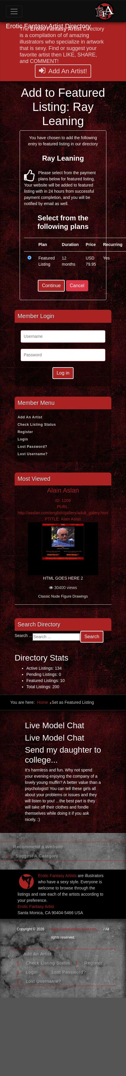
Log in (63, 372)
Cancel (77, 285)
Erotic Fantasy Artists (57, 875)
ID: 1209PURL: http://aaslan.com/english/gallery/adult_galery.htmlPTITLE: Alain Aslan (63, 509)
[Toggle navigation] (14, 11)
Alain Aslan (63, 490)
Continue (51, 285)
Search (91, 636)
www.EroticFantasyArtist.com (73, 929)
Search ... (23, 635)
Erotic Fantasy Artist (36, 906)
